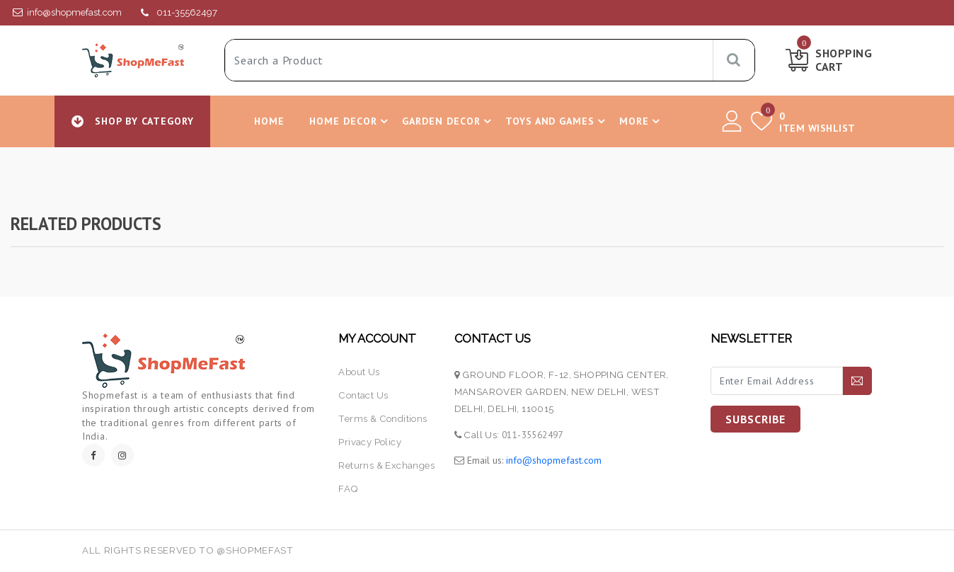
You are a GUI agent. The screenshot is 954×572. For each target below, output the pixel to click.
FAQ (348, 489)
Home (269, 121)
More (641, 121)
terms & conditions (382, 418)
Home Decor (350, 121)
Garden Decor (448, 121)
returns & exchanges (386, 465)
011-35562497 (186, 12)
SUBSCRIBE (755, 419)
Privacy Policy (369, 442)
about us (358, 372)
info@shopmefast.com (74, 12)
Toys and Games (557, 121)
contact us (363, 395)
